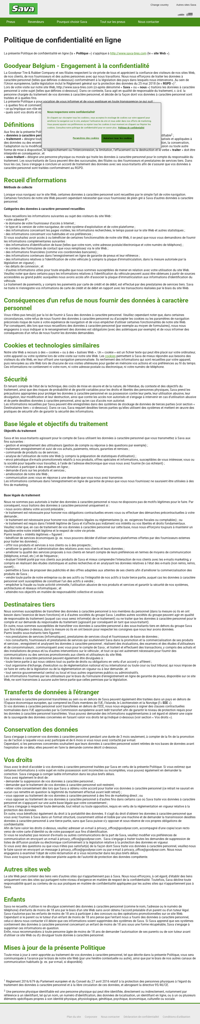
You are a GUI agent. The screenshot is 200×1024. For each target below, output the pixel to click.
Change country (160, 4)
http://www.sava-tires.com (128, 53)
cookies (110, 356)
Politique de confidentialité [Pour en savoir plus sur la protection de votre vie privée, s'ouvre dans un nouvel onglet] (131, 127)
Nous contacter (148, 22)
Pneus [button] (10, 22)
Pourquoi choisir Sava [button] (72, 22)
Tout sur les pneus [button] (112, 22)
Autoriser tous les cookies (118, 138)
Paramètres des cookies (86, 138)
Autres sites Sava (186, 4)
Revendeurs (36, 22)
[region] (101, 125)
